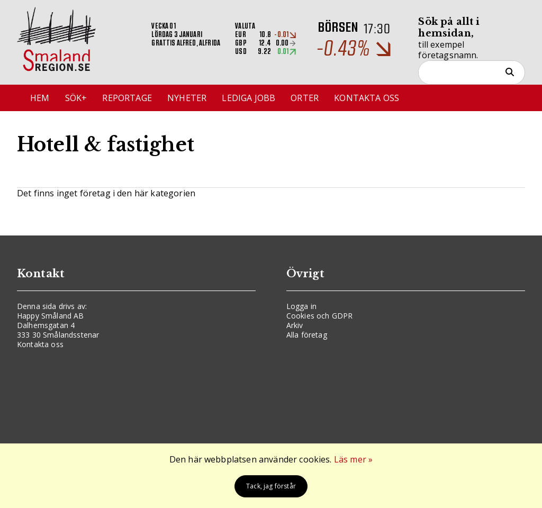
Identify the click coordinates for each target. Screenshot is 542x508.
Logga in (301, 306)
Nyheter (186, 98)
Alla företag (306, 335)
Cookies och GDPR (319, 316)
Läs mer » (353, 459)
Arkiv (294, 325)
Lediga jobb (248, 98)
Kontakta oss (366, 98)
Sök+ (76, 98)
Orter (305, 98)
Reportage (126, 98)
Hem (39, 98)
